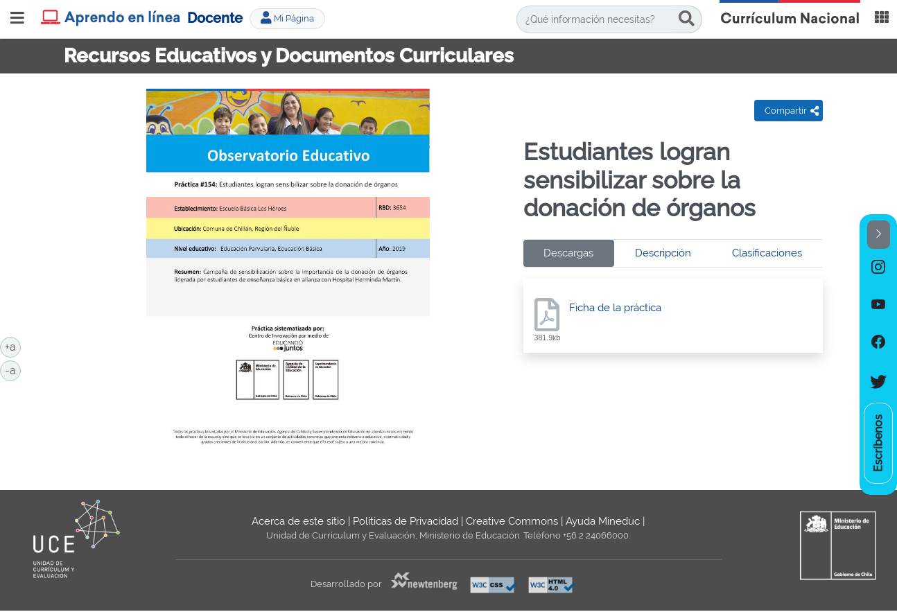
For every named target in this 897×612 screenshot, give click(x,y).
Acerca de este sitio (298, 521)
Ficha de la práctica (615, 307)
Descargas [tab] (568, 253)
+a (13, 345)
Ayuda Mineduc (603, 521)
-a (13, 369)
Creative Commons (512, 521)
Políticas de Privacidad (405, 521)
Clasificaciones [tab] (767, 253)
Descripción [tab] (663, 253)
